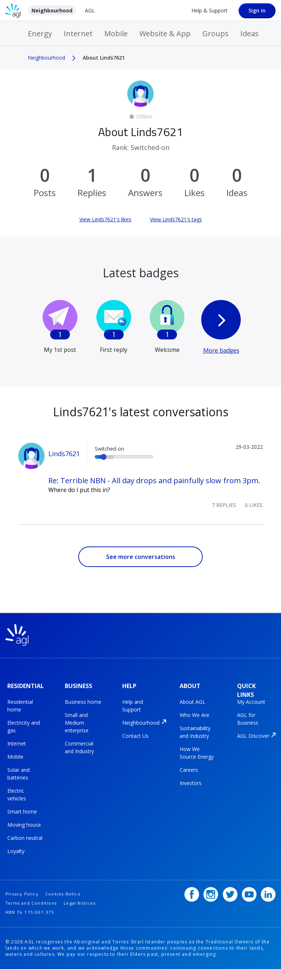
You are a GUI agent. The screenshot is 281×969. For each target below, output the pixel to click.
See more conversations (140, 557)
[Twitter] (230, 894)
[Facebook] (191, 894)
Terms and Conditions (31, 902)
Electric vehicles (16, 794)
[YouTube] (249, 894)
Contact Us (135, 735)
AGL (90, 10)
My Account (251, 701)
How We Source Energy (197, 752)
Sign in (257, 10)
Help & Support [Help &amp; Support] (209, 10)
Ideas (249, 33)
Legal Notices (79, 902)
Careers (189, 769)
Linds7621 (64, 453)
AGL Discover (253, 736)
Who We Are (194, 714)
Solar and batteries (18, 773)
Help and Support (132, 705)
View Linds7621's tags (176, 219)
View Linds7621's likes (105, 219)
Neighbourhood (51, 10)
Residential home (20, 705)
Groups (215, 33)
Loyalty (16, 851)
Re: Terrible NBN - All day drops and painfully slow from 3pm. (154, 480)
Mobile (116, 33)
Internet (78, 33)
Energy (40, 33)
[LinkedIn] (268, 894)
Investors (191, 783)
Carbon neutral (24, 837)
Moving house (24, 824)
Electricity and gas (23, 726)
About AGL (192, 701)
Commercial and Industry (79, 747)
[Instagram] (210, 894)
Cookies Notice (63, 893)
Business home (83, 701)
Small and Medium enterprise (77, 722)
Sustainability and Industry (195, 732)
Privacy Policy (21, 893)
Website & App (165, 33)
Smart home (22, 811)
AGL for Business (247, 718)
